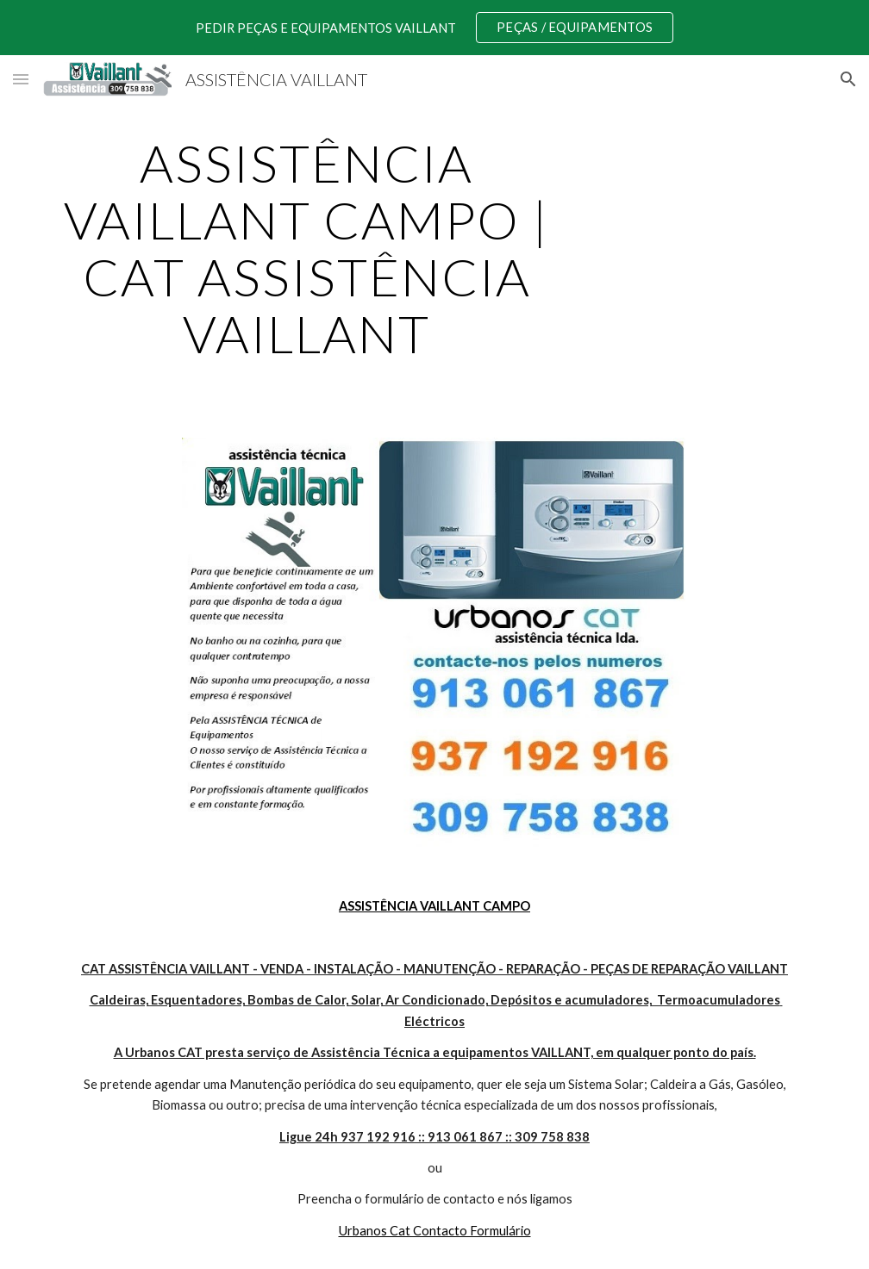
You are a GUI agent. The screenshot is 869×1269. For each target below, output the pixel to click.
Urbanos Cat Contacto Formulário (435, 1230)
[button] (20, 79)
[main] (306, 248)
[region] (434, 27)
